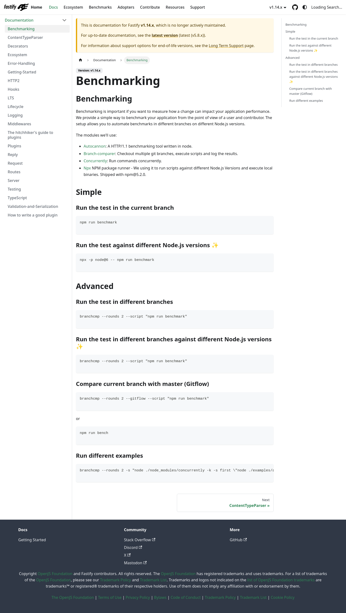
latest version (165, 35)
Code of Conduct (186, 597)
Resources (175, 7)
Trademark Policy (115, 580)
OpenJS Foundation (55, 573)
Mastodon (135, 562)
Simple (290, 31)
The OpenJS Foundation (72, 597)
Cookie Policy (283, 597)
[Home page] (80, 60)
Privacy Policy (138, 597)
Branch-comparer (99, 153)
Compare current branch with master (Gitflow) (310, 91)
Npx (87, 168)
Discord (133, 547)
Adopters (125, 7)
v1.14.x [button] (276, 7)
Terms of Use (110, 597)
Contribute (150, 7)
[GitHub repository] (295, 7)
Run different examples (306, 100)
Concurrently (95, 160)
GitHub (238, 539)
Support (197, 7)
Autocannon (95, 146)
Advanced (292, 57)
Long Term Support (226, 45)
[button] (36, 20)
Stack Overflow (139, 539)
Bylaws (160, 597)
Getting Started (32, 539)
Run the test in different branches (313, 64)
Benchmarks (100, 7)
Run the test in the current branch (313, 38)
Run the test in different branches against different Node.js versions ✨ (313, 76)
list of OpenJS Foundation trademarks (281, 580)
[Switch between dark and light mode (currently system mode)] (305, 7)
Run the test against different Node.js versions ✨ (310, 48)
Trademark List (153, 580)
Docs (53, 7)
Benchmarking (296, 24)
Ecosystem (73, 7)
